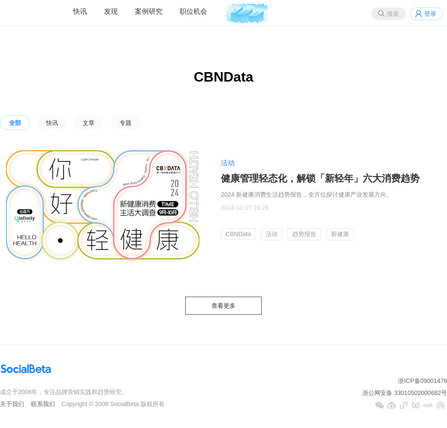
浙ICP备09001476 (422, 380)
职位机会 (193, 11)
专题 (125, 122)
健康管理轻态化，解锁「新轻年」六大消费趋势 (320, 178)
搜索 (393, 13)
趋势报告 (304, 234)
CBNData (238, 234)
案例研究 (148, 11)
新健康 (340, 234)
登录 (430, 13)
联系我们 (43, 404)
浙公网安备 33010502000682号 (404, 392)
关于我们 (12, 404)
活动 (228, 163)
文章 (89, 122)
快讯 (80, 11)
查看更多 (223, 305)
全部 (15, 122)
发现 (111, 11)
